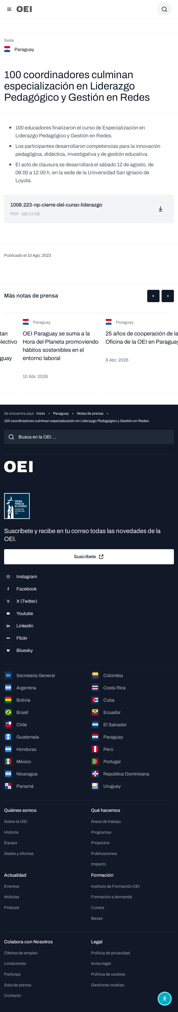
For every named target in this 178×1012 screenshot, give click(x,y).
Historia (11, 832)
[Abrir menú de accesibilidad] (164, 998)
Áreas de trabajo (106, 821)
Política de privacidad (110, 953)
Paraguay (61, 413)
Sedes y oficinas (19, 853)
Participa (12, 974)
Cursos (97, 907)
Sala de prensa (17, 985)
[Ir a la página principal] (24, 9)
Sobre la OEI (15, 821)
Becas (97, 918)
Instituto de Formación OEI (115, 886)
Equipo (10, 843)
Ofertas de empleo (21, 953)
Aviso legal (101, 963)
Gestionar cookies (107, 985)
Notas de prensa (90, 413)
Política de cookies (108, 974)
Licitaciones (15, 963)
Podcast (11, 907)
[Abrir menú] (9, 9)
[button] (153, 296)
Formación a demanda (111, 897)
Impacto (98, 864)
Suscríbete (89, 557)
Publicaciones (104, 853)
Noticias (11, 897)
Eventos (11, 886)
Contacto (12, 995)
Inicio (40, 413)
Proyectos (100, 843)
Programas (101, 832)
